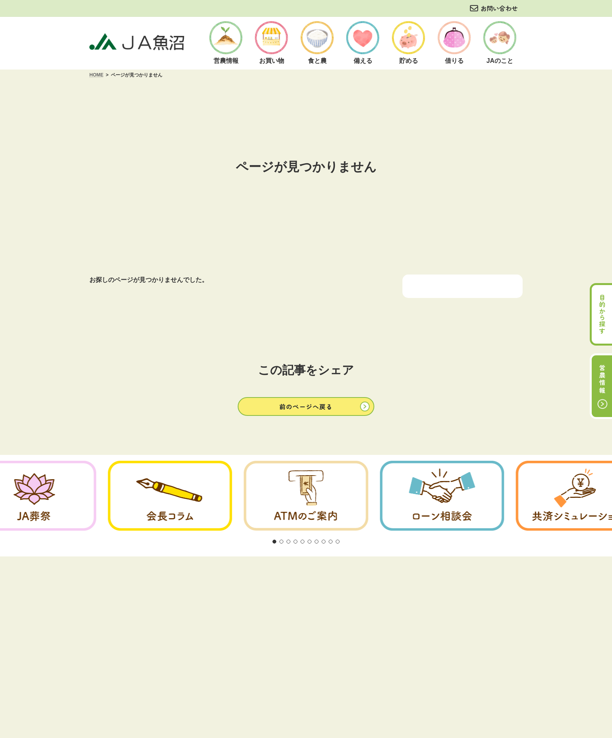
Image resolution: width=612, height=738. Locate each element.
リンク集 (404, 579)
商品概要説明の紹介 (306, 579)
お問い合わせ (499, 8)
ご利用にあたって (171, 579)
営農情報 (602, 379)
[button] (306, 406)
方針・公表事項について (238, 579)
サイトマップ (446, 579)
